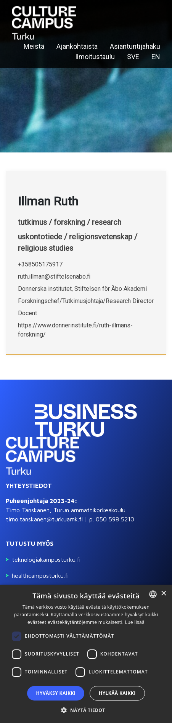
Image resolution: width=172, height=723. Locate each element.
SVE (133, 57)
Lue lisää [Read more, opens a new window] (135, 622)
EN (155, 57)
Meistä (34, 46)
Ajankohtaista (77, 46)
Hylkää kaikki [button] (117, 693)
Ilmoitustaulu (95, 57)
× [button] (163, 593)
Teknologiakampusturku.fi (46, 559)
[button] (86, 710)
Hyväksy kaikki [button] (56, 693)
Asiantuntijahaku (135, 46)
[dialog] (86, 654)
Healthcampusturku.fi (40, 575)
